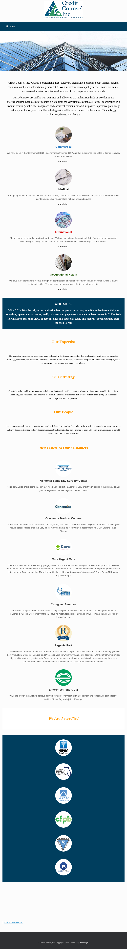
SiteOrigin (84, 943)
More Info (63, 161)
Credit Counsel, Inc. (13, 922)
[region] (63, 51)
